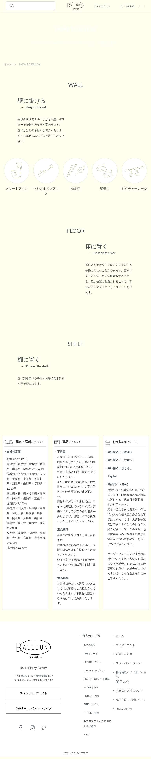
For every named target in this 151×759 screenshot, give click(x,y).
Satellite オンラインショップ (33, 710)
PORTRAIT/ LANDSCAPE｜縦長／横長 (97, 724)
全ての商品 (89, 645)
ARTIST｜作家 (91, 694)
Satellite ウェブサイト (33, 693)
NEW (85, 737)
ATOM (129, 723)
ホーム (8, 64)
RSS (119, 723)
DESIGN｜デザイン (94, 669)
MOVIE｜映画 (90, 686)
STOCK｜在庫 (90, 711)
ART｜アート (90, 653)
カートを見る (127, 6)
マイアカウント (102, 6)
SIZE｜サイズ (90, 702)
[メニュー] (141, 6)
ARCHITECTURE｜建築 (97, 678)
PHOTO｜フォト (92, 661)
